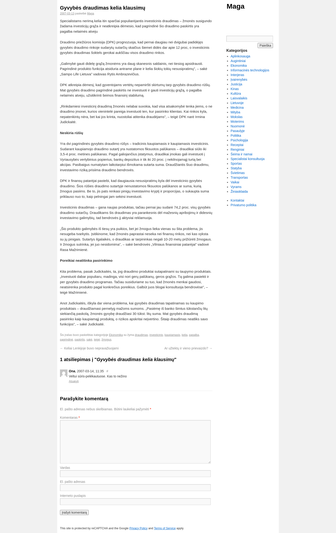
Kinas (235, 89)
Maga (236, 6)
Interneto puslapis (73, 496)
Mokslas (236, 117)
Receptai (237, 145)
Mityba (235, 112)
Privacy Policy (138, 528)
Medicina (237, 107)
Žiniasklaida (239, 191)
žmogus (106, 339)
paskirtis (80, 339)
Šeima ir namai (241, 154)
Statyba (236, 168)
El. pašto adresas (72, 482)
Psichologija (239, 140)
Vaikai (235, 182)
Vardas (65, 468)
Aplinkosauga (240, 56)
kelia (185, 335)
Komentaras (70, 417)
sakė (89, 339)
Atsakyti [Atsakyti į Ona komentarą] (74, 381)
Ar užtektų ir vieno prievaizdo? (188, 348)
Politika (236, 135)
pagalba (194, 335)
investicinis (156, 335)
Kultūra (236, 93)
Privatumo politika (243, 205)
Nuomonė (238, 126)
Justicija (236, 84)
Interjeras (237, 75)
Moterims (237, 121)
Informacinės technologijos (250, 70)
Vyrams (236, 187)
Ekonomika (116, 335)
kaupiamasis (172, 335)
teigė (97, 339)
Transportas (239, 177)
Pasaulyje (238, 131)
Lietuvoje (237, 103)
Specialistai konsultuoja (248, 159)
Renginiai (237, 149)
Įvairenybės (239, 79)
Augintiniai (238, 61)
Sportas (236, 163)
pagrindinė (66, 339)
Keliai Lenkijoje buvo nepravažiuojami (89, 348)
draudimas (141, 335)
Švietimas (238, 173)
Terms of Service (165, 528)
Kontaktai (237, 200)
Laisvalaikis (239, 98)
